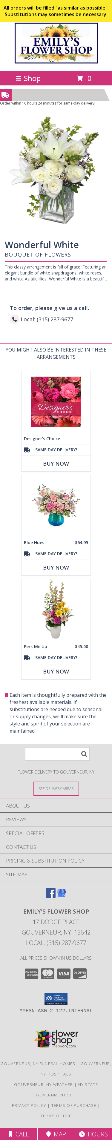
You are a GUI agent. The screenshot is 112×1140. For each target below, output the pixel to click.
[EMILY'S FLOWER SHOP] (56, 62)
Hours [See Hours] (93, 1134)
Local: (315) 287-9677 (56, 943)
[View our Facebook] (51, 895)
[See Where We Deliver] (56, 788)
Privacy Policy (29, 1105)
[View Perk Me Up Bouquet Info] (56, 609)
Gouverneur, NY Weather (43, 1084)
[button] (56, 999)
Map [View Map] (56, 1134)
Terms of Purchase (73, 1105)
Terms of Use (56, 1115)
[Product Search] (57, 754)
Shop (28, 78)
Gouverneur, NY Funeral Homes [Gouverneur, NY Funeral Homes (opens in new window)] (38, 1063)
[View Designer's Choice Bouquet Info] (56, 401)
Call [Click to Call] (19, 1134)
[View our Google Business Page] (61, 895)
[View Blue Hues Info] (56, 505)
